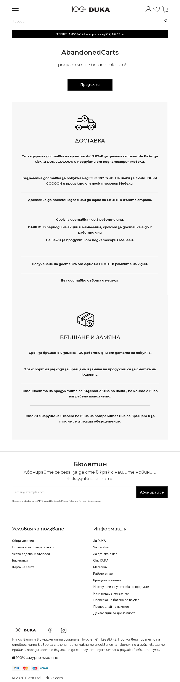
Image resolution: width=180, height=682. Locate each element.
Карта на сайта (23, 567)
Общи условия (23, 541)
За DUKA (99, 541)
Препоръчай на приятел (111, 607)
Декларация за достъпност (114, 613)
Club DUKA (100, 560)
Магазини (100, 567)
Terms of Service (87, 501)
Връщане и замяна (107, 580)
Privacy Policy (67, 501)
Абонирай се (152, 492)
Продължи (90, 85)
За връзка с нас (105, 554)
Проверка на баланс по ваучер (116, 600)
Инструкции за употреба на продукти (121, 587)
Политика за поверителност (33, 547)
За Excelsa (101, 547)
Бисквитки (20, 560)
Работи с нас (103, 574)
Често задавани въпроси (31, 554)
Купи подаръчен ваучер (111, 593)
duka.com (54, 678)
